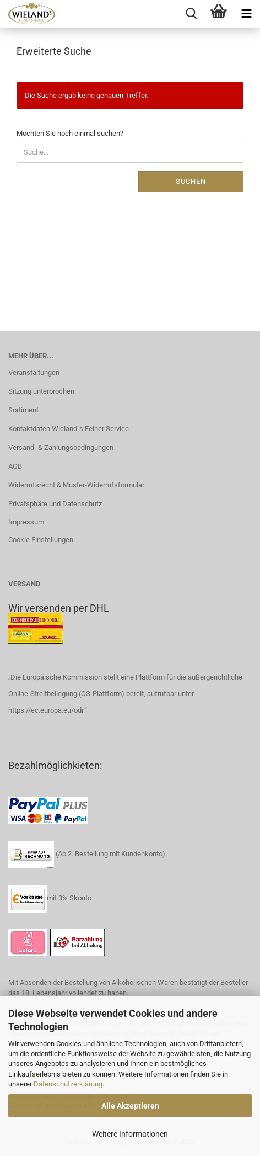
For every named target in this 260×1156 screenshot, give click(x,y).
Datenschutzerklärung (68, 1084)
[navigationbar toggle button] (246, 14)
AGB (15, 466)
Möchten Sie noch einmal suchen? (70, 133)
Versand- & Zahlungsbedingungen (60, 447)
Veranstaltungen (33, 372)
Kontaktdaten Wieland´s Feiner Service (68, 429)
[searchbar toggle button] (191, 14)
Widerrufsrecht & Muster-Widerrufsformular (76, 485)
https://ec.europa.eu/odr (45, 710)
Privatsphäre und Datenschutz (55, 504)
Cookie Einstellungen (40, 539)
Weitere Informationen (130, 1134)
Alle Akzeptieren (130, 1105)
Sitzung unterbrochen (41, 391)
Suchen (191, 181)
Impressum (26, 522)
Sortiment (23, 410)
